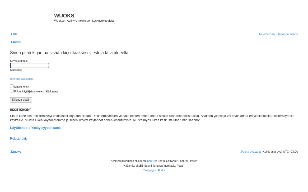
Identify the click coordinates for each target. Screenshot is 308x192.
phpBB (151, 161)
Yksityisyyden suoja (46, 128)
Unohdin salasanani (21, 78)
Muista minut (19, 87)
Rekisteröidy (18, 139)
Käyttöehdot (19, 128)
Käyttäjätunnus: (19, 60)
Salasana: (16, 69)
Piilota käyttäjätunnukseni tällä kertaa (34, 91)
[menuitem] (13, 34)
